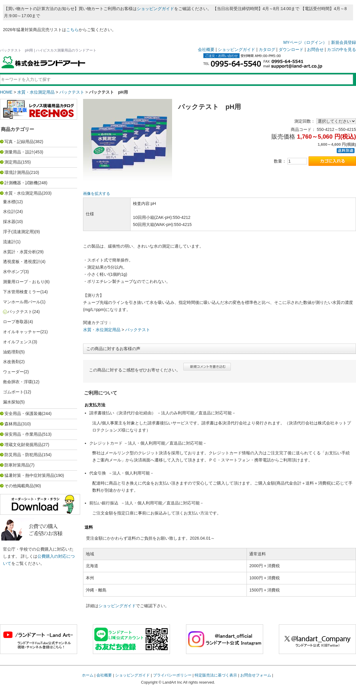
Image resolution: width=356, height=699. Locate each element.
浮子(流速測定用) (19, 231)
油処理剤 (11, 352)
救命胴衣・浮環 (17, 381)
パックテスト (71, 92)
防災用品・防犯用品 (23, 454)
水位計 (9, 211)
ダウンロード (291, 49)
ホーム (87, 675)
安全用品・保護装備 (23, 413)
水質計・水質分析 (19, 251)
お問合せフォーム (255, 675)
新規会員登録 (343, 42)
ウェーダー (13, 371)
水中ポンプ (13, 271)
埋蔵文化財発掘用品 (23, 444)
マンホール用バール (21, 301)
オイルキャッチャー (21, 331)
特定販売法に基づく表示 (216, 675)
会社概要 (206, 49)
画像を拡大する (96, 194)
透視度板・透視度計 (21, 261)
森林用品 (12, 423)
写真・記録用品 (19, 141)
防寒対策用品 (16, 465)
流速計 (9, 241)
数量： (280, 161)
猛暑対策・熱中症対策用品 (29, 475)
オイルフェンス (17, 341)
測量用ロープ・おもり (23, 281)
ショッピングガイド (155, 8)
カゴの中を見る (341, 49)
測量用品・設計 (19, 152)
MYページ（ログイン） (305, 42)
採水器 (9, 221)
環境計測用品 (16, 172)
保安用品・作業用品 (23, 434)
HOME (6, 92)
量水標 (9, 201)
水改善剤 (11, 361)
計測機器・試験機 (21, 182)
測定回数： (304, 121)
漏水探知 (11, 402)
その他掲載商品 (19, 485)
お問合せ (315, 49)
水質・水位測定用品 (36, 92)
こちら (72, 29)
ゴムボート (13, 391)
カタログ (267, 49)
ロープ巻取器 (15, 321)
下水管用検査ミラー (21, 291)
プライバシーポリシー (172, 675)
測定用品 (12, 162)
